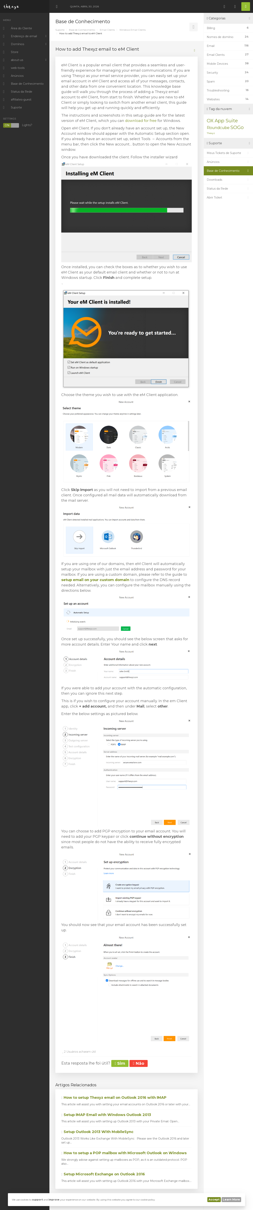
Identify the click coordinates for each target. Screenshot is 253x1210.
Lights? (17, 125)
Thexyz (211, 133)
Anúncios (228, 162)
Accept (214, 1199)
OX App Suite (222, 120)
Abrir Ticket (228, 197)
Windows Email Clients (132, 29)
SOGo (237, 127)
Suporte (59, 29)
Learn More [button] (231, 1199)
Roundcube (218, 127)
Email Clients (107, 29)
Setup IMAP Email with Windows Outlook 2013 (106, 1115)
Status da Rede (228, 188)
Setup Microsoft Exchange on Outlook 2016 (103, 1174)
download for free (141, 121)
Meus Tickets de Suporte (228, 153)
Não (138, 1063)
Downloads (228, 179)
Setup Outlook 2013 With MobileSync (97, 1132)
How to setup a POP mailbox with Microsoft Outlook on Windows (124, 1153)
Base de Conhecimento (82, 29)
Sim (120, 1063)
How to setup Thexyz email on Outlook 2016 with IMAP (113, 1097)
